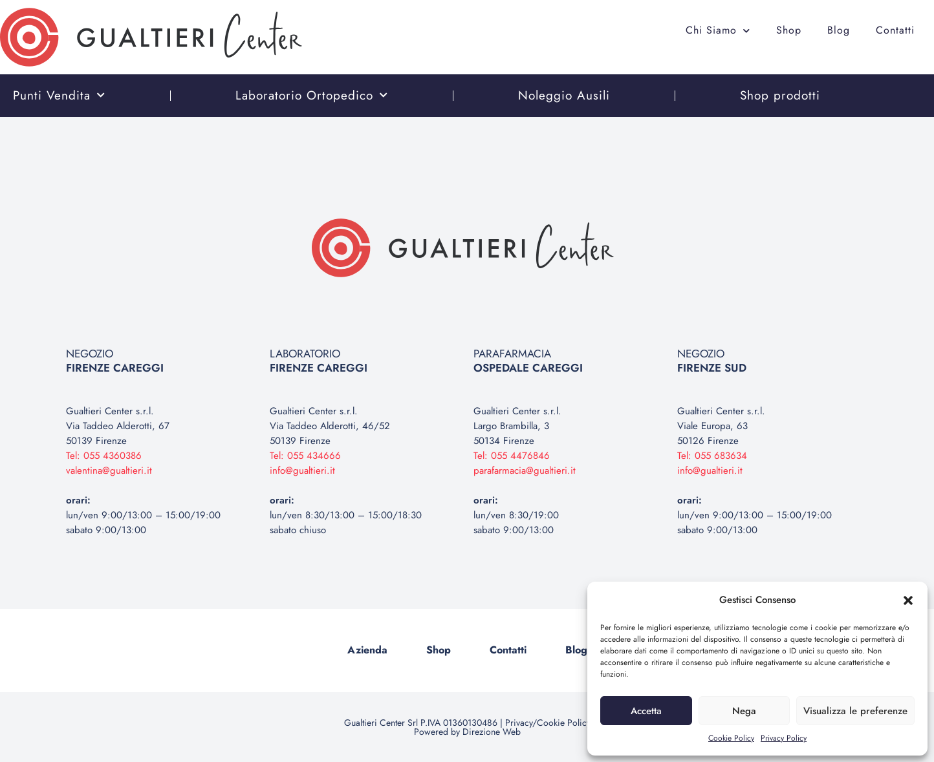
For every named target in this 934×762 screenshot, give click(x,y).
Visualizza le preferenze (855, 711)
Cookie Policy (731, 738)
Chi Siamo (718, 31)
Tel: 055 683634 (712, 456)
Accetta (646, 711)
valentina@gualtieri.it (109, 470)
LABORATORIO (318, 361)
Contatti (895, 30)
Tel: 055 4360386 (104, 456)
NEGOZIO (115, 361)
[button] (908, 600)
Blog (838, 30)
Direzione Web (491, 731)
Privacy (518, 722)
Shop (788, 30)
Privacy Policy (784, 738)
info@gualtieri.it (302, 470)
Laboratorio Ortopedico (311, 95)
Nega (744, 711)
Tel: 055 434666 (305, 456)
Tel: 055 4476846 (511, 456)
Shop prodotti (780, 95)
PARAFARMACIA (528, 361)
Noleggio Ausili (564, 95)
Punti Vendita (59, 95)
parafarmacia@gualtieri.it (524, 470)
